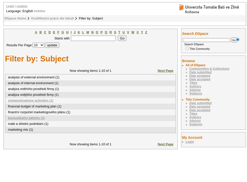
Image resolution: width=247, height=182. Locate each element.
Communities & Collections (209, 69)
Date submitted (200, 72)
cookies (21, 6)
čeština (39, 11)
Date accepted (199, 79)
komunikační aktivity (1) (26, 118)
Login (10, 6)
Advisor (195, 90)
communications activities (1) (30, 100)
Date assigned (199, 76)
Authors (195, 86)
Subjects (195, 93)
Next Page (166, 71)
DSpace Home (15, 18)
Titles (193, 83)
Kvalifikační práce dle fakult (52, 18)
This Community (198, 48)
